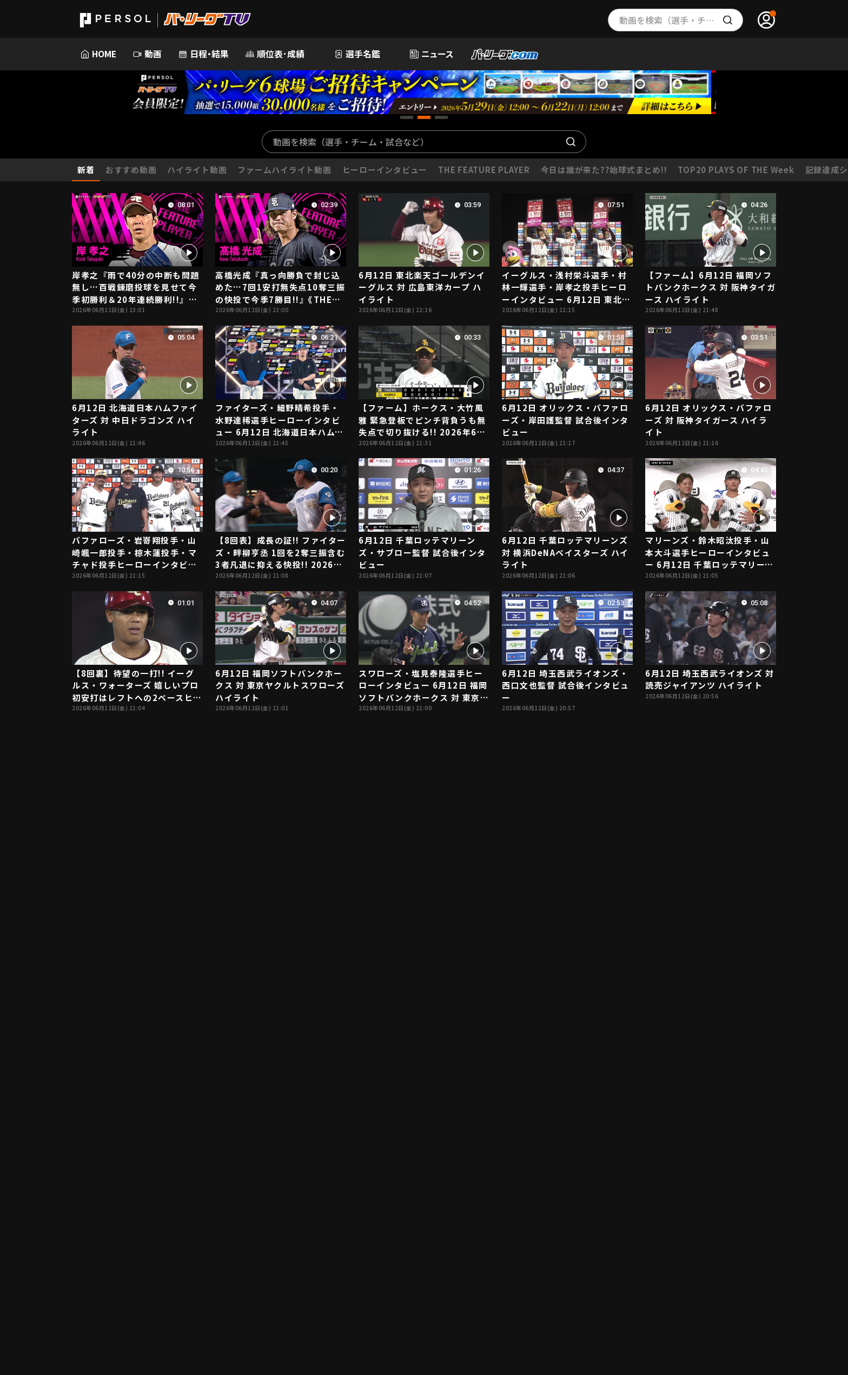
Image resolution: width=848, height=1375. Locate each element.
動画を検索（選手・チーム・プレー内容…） (681, 20)
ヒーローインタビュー (384, 169)
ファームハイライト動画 (284, 169)
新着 (86, 169)
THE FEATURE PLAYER (483, 169)
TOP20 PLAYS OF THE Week (736, 169)
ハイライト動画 (197, 169)
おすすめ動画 (130, 169)
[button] (406, 117)
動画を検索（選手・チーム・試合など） (351, 141)
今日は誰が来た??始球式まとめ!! (604, 169)
